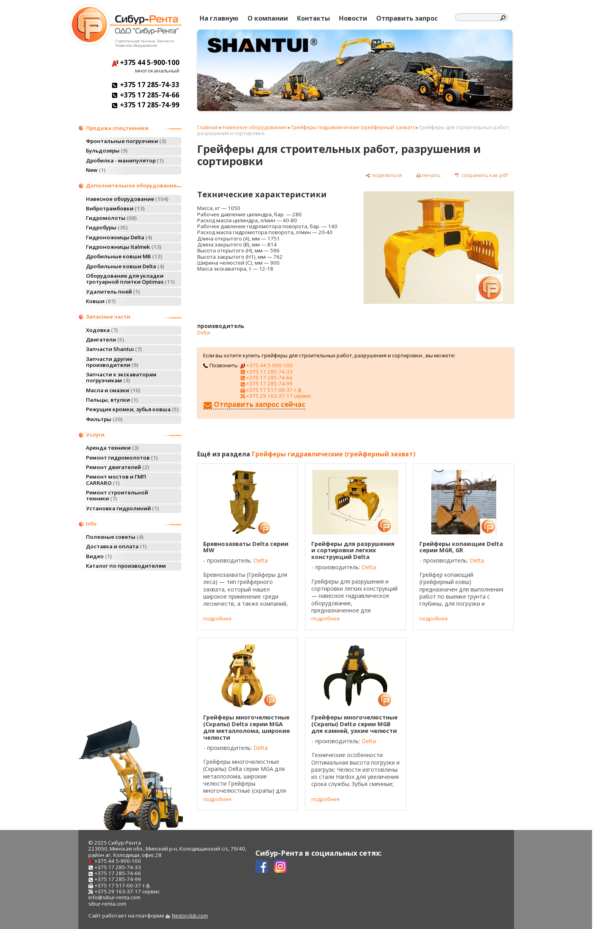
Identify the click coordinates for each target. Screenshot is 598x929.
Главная (207, 127)
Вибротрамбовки (115, 208)
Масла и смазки (113, 390)
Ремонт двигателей (117, 467)
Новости (353, 18)
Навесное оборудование (127, 198)
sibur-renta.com (107, 903)
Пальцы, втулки (112, 399)
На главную (219, 18)
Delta (203, 332)
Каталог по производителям (126, 565)
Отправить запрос (407, 18)
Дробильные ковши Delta (125, 266)
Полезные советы (114, 536)
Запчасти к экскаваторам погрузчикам (121, 377)
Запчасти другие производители (112, 361)
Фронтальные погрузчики (126, 141)
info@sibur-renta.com (114, 897)
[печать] (428, 175)
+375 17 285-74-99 (145, 104)
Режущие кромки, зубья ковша (132, 409)
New (95, 170)
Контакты (313, 18)
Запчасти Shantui (114, 349)
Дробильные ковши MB (124, 256)
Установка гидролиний (122, 508)
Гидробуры (107, 227)
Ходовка (102, 330)
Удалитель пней (113, 291)
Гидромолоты (111, 217)
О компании (268, 18)
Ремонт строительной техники (117, 495)
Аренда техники (112, 447)
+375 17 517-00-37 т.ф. (271, 389)
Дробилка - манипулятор (125, 160)
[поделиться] (383, 175)
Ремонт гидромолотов (122, 457)
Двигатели (105, 339)
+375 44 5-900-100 (145, 62)
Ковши (101, 301)
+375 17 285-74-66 (145, 94)
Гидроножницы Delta (119, 237)
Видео (99, 556)
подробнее (217, 619)
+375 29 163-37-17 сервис (275, 395)
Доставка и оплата (116, 546)
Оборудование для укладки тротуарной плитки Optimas (130, 278)
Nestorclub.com (190, 915)
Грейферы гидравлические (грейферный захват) (352, 127)
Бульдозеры (107, 150)
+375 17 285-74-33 (145, 84)
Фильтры (104, 419)
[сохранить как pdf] (481, 175)
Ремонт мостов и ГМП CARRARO (116, 479)
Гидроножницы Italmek (123, 246)
